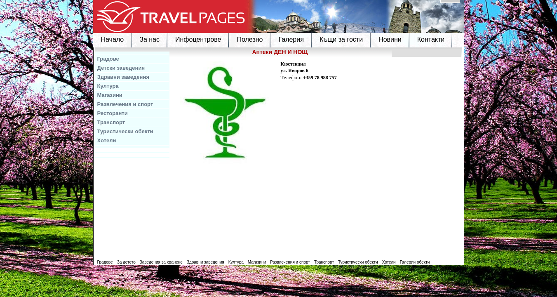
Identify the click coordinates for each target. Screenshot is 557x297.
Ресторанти (112, 113)
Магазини (109, 95)
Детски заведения (121, 68)
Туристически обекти (125, 131)
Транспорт (111, 122)
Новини (390, 39)
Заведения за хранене (161, 262)
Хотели (106, 140)
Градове (108, 59)
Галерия (290, 39)
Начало (112, 39)
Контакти (431, 39)
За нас (149, 39)
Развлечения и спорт (125, 104)
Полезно (250, 39)
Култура (108, 86)
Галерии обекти (415, 262)
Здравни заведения (123, 77)
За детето (126, 262)
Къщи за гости (341, 39)
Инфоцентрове (198, 39)
